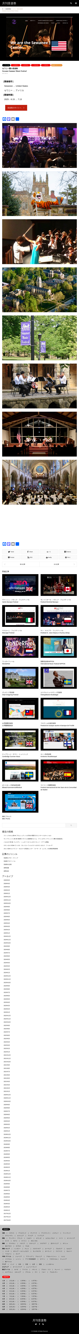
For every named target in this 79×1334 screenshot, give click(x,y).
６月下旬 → (26, 65)
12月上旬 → (12, 1309)
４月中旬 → (23, 1288)
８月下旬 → (34, 1299)
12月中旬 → (24, 1309)
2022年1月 (7, 1052)
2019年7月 (7, 1151)
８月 (4, 1299)
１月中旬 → (23, 1280)
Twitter (36, 1324)
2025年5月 (7, 920)
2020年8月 (7, 1108)
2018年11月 (7, 1177)
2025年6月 (7, 916)
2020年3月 (7, 1124)
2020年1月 (7, 1131)
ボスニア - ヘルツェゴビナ (21, 1251)
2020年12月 (7, 1095)
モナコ (15, 1241)
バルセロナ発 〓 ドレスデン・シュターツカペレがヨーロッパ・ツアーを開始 (26, 842)
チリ (36, 1272)
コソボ (7, 1251)
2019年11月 (7, 1137)
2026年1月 (7, 893)
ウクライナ (59, 1251)
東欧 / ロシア (6, 1248)
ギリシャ (65, 1243)
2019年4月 (7, 1161)
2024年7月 (7, 953)
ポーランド (48, 1251)
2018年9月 (7, 1184)
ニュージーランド (31, 1267)
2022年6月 (7, 1035)
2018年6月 (7, 1194)
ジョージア (18, 1256)
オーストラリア (17, 1267)
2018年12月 (7, 1174)
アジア (4, 1264)
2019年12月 (7, 1134)
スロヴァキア (37, 1248)
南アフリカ (8, 1261)
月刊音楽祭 (39, 1320)
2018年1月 (7, 1210)
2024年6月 (7, 956)
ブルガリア (59, 1248)
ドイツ (61, 1238)
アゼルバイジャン (51, 1256)
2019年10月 (7, 1141)
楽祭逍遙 (6, 868)
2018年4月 (7, 1200)
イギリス (12, 1233)
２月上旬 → (12, 1283)
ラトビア (30, 1235)
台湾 (33, 1264)
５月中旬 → (23, 1291)
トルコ (63, 1256)
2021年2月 (7, 1088)
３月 (4, 1286)
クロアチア (43, 1243)
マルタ (27, 1246)
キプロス (18, 1246)
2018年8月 (7, 1187)
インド (12, 1264)
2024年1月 (7, 972)
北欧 (4, 1233)
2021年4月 (7, 1081)
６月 (4, 1293)
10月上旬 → (12, 1304)
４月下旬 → (34, 1288)
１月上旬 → (12, 1280)
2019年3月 (7, 1164)
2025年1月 (7, 933)
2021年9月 (7, 1065)
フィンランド (67, 1233)
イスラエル (8, 1259)
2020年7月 (7, 1111)
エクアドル (8, 1272)
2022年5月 (7, 1038)
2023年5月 (7, 999)
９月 (4, 1301)
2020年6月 (7, 1114)
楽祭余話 (6, 871)
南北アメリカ (6, 1269)
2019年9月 (7, 1144)
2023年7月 (7, 992)
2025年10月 (7, 903)
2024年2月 (7, 969)
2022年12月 (7, 1015)
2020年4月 (7, 1121)
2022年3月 (7, 1045)
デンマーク (33, 1233)
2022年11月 (7, 1019)
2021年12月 (7, 1055)
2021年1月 (7, 1091)
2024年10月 (7, 943)
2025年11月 (7, 900)
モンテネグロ (37, 1251)
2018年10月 (7, 1180)
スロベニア (32, 1243)
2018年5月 (7, 1197)
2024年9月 (7, 946)
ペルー (43, 1272)
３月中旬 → (23, 1286)
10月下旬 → (35, 1304)
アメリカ (7, 65)
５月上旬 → (12, 1291)
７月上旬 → (36, 65)
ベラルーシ (8, 1254)
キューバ (57, 1269)
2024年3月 (7, 966)
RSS (43, 1324)
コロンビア (17, 1272)
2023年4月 (7, 1002)
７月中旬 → (46, 65)
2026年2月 (7, 890)
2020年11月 (7, 1098)
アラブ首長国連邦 (30, 1259)
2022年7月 (7, 1032)
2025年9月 (7, 906)
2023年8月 (7, 989)
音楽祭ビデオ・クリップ (11, 858)
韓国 (40, 1264)
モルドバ (69, 1251)
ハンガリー (17, 1248)
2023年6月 (7, 995)
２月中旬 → (23, 1283)
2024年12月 (7, 936)
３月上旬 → (12, 1286)
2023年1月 (7, 1012)
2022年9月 (7, 1025)
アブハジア (29, 1256)
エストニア (20, 1235)
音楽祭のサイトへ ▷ (16, 108)
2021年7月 (7, 1071)
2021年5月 (7, 1078)
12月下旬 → (35, 1309)
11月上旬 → (12, 1307)
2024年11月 (7, 939)
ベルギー (29, 1238)
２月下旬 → (34, 1283)
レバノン (18, 1259)
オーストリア (71, 1238)
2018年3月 (7, 1203)
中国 (26, 1264)
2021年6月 (7, 1075)
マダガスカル (52, 1259)
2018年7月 (7, 1190)
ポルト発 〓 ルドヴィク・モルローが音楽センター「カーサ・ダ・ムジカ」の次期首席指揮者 (31, 848)
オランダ (39, 1238)
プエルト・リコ (46, 1269)
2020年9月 (7, 1104)
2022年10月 (7, 1022)
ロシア (18, 1254)
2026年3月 (7, 887)
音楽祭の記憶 (8, 864)
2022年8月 (7, 1028)
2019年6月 (7, 1154)
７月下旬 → (34, 1296)
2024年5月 (7, 959)
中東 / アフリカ (7, 1256)
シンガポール (50, 1264)
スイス (7, 1241)
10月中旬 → (24, 1304)
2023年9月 (7, 986)
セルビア (69, 1248)
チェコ (26, 1248)
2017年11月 (7, 1217)
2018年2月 (7, 1207)
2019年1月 (7, 1170)
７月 (4, 1296)
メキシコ (34, 1269)
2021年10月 (7, 1062)
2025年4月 (7, 923)
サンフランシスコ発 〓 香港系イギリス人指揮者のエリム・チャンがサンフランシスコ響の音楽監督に (33, 839)
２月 (4, 1283)
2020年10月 (7, 1101)
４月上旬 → (12, 1288)
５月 (4, 1291)
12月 (4, 1309)
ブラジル (28, 1272)
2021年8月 (7, 1068)
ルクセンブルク (50, 1238)
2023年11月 (7, 979)
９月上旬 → (12, 1301)
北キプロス (8, 1246)
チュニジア (63, 1259)
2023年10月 (7, 982)
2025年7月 (7, 913)
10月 (4, 1304)
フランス (20, 1238)
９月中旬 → (23, 1301)
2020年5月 (7, 1118)
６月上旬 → (12, 1293)
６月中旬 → (16, 65)
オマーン (43, 1259)
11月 (4, 1307)
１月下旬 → (34, 1280)
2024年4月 (7, 962)
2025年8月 (7, 910)
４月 (4, 1288)
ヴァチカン (12, 1243)
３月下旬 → (34, 1286)
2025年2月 (7, 929)
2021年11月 (7, 1058)
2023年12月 (7, 976)
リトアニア (40, 1235)
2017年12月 (7, 1213)
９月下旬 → (34, 1301)
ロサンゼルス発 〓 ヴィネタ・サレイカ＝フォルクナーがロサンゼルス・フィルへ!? (28, 845)
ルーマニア (48, 1248)
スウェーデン (9, 1235)
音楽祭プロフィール (57, 65)
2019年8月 (7, 1147)
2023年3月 (7, 1005)
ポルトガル (34, 1241)
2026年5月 (7, 880)
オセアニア (6, 1267)
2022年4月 (7, 1042)
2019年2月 (7, 1167)
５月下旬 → (34, 1291)
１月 (4, 1280)
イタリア (22, 1243)
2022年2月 (7, 1048)
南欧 (4, 1243)
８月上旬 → (12, 1299)
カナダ (16, 1269)
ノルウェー (55, 1233)
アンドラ (11, 1238)
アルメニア (38, 1256)
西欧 (4, 1238)
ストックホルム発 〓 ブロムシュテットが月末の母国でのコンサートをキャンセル (27, 835)
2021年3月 (7, 1085)
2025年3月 (7, 926)
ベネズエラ (67, 1269)
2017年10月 (7, 1220)
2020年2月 (7, 1128)
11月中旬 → (24, 1307)
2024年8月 (7, 949)
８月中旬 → (23, 1299)
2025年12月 (7, 896)
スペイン (24, 1241)
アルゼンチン (53, 1272)
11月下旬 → (35, 1307)
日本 (19, 1264)
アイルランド (22, 1233)
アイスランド (44, 1233)
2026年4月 (7, 883)
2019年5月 (7, 1157)
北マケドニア (54, 1243)
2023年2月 (7, 1009)
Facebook (39, 1324)
